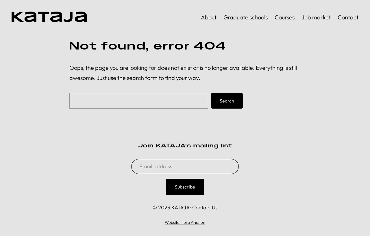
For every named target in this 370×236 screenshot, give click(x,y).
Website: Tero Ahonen (185, 222)
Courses (285, 17)
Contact (348, 17)
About (209, 17)
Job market (316, 17)
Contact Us (205, 207)
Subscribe (185, 187)
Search (227, 101)
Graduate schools (245, 17)
